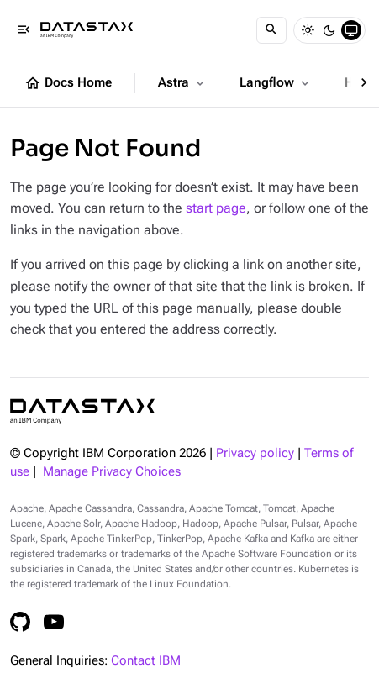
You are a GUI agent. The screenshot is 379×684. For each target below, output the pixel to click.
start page (216, 208)
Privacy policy (255, 453)
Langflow (276, 83)
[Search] (271, 30)
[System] (351, 30)
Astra (183, 83)
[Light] (307, 30)
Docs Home (68, 83)
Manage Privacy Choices (112, 472)
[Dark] (329, 30)
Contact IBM (146, 661)
